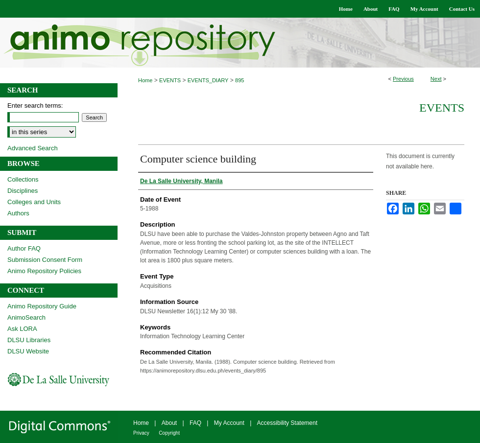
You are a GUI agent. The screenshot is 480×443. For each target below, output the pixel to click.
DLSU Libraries (28, 340)
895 (239, 80)
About (169, 423)
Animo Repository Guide (41, 306)
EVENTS (170, 80)
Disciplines (22, 190)
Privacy (141, 433)
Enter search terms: (35, 105)
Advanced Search (32, 148)
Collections (23, 179)
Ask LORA (22, 328)
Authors (18, 213)
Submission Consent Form (44, 259)
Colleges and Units (34, 202)
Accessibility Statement (287, 423)
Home (145, 80)
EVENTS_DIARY (208, 80)
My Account (229, 423)
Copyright (169, 433)
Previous (403, 79)
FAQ (195, 423)
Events (441, 107)
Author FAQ (24, 248)
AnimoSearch (26, 317)
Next (436, 79)
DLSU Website (28, 351)
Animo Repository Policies (44, 271)
